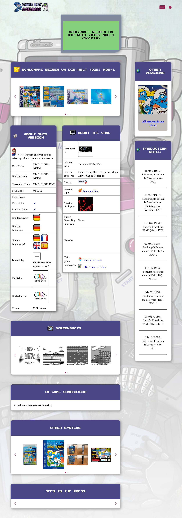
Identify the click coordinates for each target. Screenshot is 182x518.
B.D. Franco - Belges (92, 267)
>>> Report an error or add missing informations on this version (33, 156)
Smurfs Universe (90, 260)
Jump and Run (90, 191)
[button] (116, 96)
